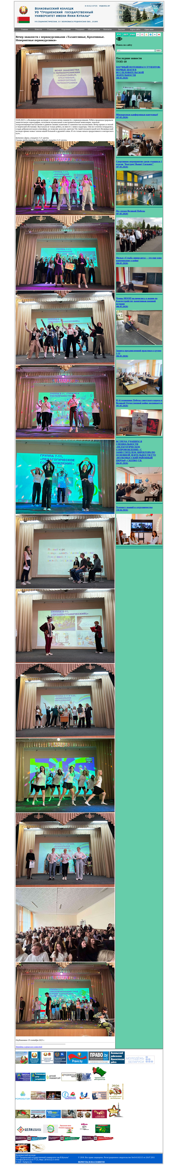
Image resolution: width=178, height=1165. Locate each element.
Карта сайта (135, 29)
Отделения (65, 29)
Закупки (121, 29)
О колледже (52, 29)
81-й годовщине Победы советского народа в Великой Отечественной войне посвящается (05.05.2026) (139, 403)
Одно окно (149, 29)
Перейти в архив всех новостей (29, 1047)
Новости (38, 29)
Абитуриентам (94, 29)
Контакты (107, 29)
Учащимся (79, 29)
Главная (24, 29)
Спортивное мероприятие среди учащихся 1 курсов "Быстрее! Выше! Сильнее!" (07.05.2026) (139, 164)
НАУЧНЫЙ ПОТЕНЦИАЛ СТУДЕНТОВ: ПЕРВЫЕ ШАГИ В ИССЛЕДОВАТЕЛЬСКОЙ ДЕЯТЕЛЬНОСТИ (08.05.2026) (138, 72)
